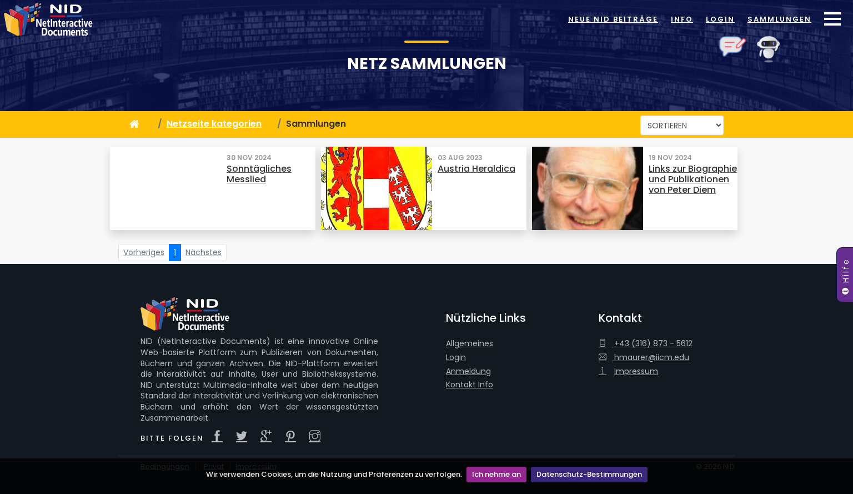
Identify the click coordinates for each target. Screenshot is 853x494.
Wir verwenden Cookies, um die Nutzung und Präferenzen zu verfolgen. (334, 474)
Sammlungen (779, 19)
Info (682, 19)
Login (720, 19)
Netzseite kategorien (214, 123)
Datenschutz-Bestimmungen (589, 474)
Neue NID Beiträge (613, 19)
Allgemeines (469, 343)
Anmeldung (468, 371)
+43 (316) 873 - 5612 (646, 343)
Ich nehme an (496, 474)
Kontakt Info (469, 385)
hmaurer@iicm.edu (644, 357)
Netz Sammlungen (426, 63)
